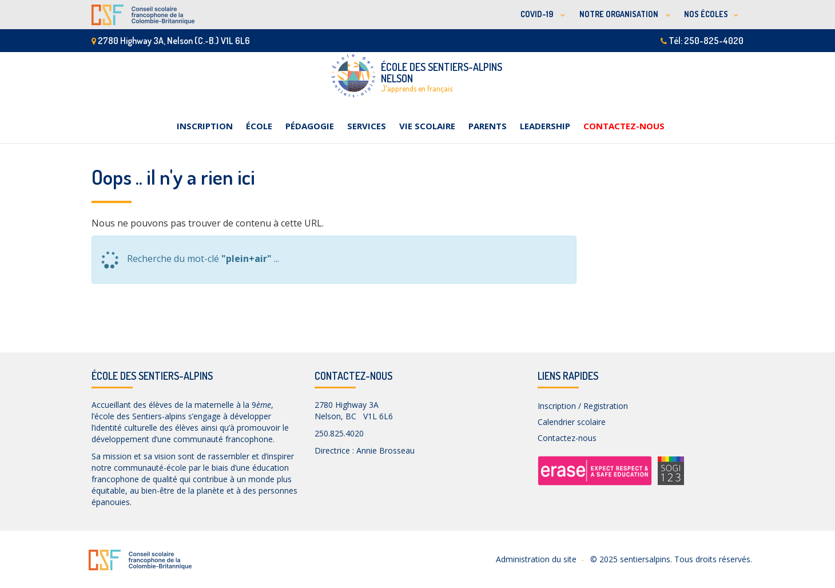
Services (366, 126)
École (259, 126)
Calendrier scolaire (572, 421)
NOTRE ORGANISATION (619, 14)
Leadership (545, 126)
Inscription (205, 126)
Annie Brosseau (385, 450)
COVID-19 (537, 14)
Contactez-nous (624, 126)
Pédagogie (309, 126)
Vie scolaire (427, 126)
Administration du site (536, 559)
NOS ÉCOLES (706, 14)
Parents (487, 126)
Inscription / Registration (583, 405)
